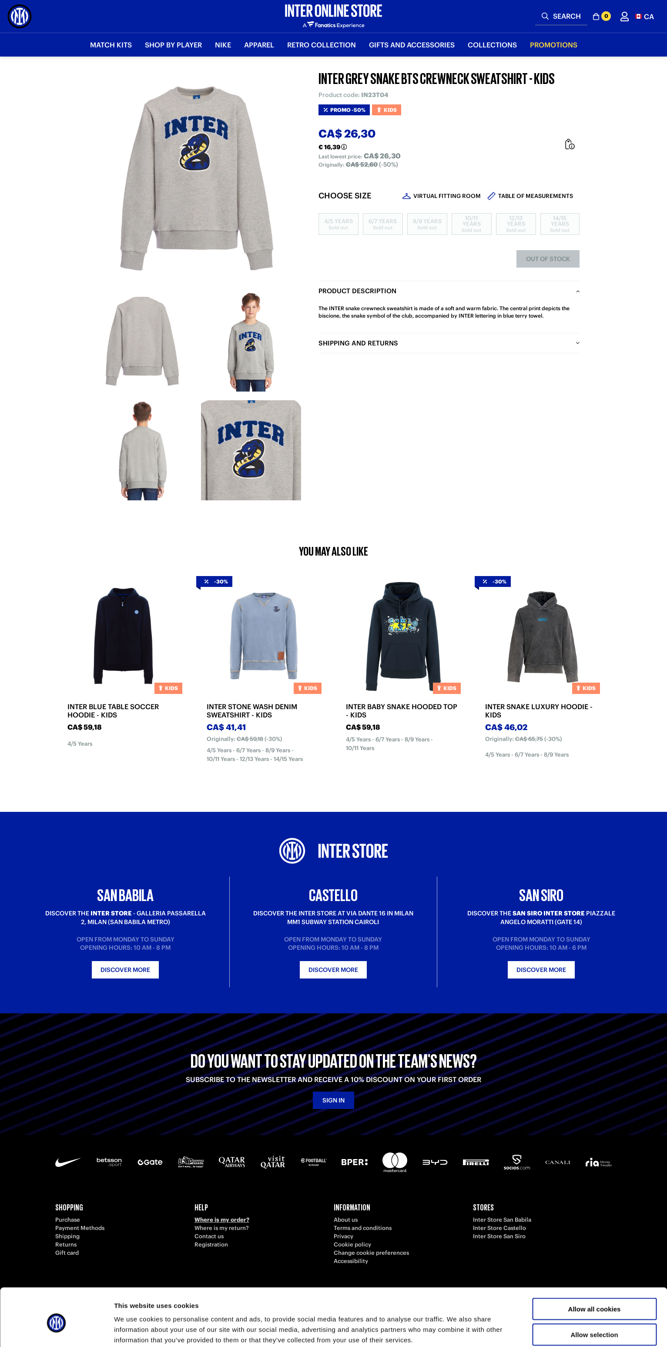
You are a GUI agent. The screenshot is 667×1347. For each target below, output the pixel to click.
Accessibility (351, 1261)
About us (346, 1219)
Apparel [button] (259, 44)
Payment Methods (79, 1228)
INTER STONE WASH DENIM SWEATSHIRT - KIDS (252, 711)
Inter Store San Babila (502, 1219)
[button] (644, 16)
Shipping (67, 1236)
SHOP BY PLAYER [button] (173, 44)
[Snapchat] (198, 1294)
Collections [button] (492, 44)
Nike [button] (223, 44)
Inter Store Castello (499, 1228)
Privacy (343, 1236)
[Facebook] (238, 1294)
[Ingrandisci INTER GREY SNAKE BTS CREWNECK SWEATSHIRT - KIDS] (196, 178)
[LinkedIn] (100, 1294)
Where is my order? (221, 1219)
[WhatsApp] (257, 1294)
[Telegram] (61, 1294)
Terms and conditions (363, 1228)
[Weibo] (81, 1294)
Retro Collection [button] (321, 44)
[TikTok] (120, 1294)
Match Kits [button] (111, 44)
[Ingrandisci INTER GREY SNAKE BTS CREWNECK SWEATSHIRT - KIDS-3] (142, 450)
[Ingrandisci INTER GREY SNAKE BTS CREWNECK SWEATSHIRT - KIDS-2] (251, 342)
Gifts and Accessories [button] (412, 44)
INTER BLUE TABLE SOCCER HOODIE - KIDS (113, 711)
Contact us (209, 1236)
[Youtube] (140, 1294)
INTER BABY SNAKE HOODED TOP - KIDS (401, 711)
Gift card (67, 1253)
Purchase (67, 1219)
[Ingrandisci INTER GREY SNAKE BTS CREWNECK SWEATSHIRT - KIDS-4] (251, 450)
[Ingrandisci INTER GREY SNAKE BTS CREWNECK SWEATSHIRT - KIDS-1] (142, 342)
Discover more (125, 970)
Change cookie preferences (371, 1253)
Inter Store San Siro (499, 1236)
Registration (211, 1244)
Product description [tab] (357, 291)
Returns (66, 1244)
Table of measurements (535, 196)
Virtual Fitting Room (447, 196)
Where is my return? (221, 1228)
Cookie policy (352, 1244)
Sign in (333, 1100)
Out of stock (548, 259)
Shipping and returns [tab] (358, 343)
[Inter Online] (20, 16)
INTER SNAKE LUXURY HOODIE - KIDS (539, 711)
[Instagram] (179, 1294)
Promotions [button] (553, 44)
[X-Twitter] (218, 1294)
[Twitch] (159, 1294)
